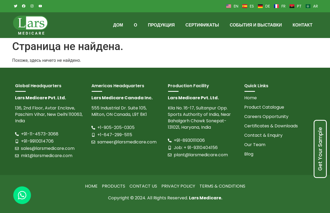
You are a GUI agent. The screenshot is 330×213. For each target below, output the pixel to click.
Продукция (161, 25)
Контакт (302, 25)
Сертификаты (202, 25)
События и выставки (256, 25)
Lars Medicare (205, 198)
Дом (118, 25)
